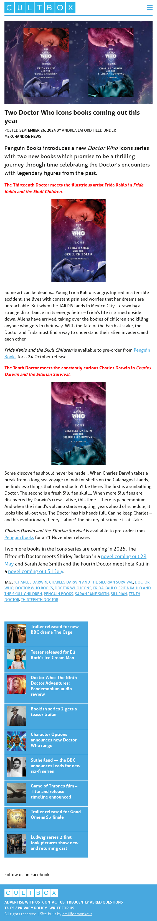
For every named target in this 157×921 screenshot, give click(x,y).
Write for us (61, 907)
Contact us (53, 902)
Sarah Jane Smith (92, 593)
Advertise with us (22, 902)
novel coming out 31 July (35, 571)
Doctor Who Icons (73, 587)
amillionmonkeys (77, 913)
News (36, 136)
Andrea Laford (77, 130)
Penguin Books (19, 537)
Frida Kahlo (105, 587)
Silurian (119, 593)
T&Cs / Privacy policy (25, 907)
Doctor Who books (34, 587)
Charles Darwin (31, 582)
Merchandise (17, 136)
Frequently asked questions (95, 902)
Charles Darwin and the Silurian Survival (91, 582)
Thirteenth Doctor (39, 599)
